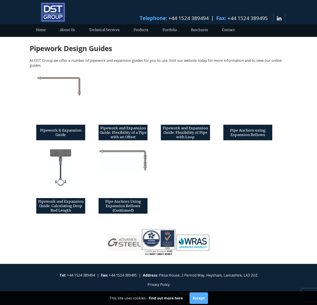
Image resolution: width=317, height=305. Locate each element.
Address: (150, 275)
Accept (199, 298)
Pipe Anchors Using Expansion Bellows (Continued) (123, 206)
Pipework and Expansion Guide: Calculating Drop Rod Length (60, 206)
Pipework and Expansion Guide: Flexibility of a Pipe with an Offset (123, 132)
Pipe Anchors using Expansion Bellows (247, 132)
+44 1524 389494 (188, 18)
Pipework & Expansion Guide (60, 132)
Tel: (62, 275)
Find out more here (166, 298)
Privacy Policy (158, 284)
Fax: (221, 18)
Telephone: (153, 18)
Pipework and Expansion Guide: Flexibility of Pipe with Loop (185, 132)
